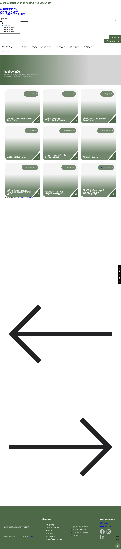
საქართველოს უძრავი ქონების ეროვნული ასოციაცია (13, 11)
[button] (60, 334)
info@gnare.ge (105, 523)
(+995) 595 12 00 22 (106, 526)
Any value (6, 25)
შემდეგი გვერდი (28, 197)
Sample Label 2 (8, 29)
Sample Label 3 (8, 31)
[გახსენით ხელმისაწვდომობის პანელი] (117, 545)
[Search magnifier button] (119, 20)
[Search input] (60, 17)
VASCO (31, 537)
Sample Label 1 (8, 27)
